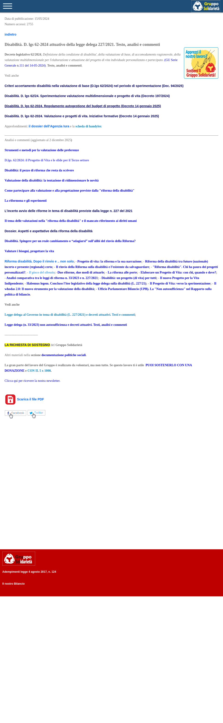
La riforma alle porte (122, 272)
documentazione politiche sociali (63, 355)
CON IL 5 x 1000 (39, 370)
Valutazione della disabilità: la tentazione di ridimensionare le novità (52, 180)
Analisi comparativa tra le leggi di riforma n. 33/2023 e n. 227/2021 (52, 278)
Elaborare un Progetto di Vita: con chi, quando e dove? (178, 272)
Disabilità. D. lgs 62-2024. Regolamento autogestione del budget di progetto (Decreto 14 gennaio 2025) (83, 106)
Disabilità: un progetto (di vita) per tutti (129, 278)
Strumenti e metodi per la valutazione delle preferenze (42, 150)
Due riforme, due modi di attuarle (80, 272)
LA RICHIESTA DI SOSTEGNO (27, 345)
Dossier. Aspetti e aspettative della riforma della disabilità (48, 231)
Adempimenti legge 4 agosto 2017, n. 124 (29, 571)
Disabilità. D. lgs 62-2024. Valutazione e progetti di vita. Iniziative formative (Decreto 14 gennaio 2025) (82, 116)
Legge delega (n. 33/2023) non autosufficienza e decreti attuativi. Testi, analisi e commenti (66, 325)
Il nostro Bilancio (13, 583)
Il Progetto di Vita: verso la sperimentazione (180, 283)
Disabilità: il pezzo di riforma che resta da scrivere (39, 170)
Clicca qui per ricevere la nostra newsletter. (32, 380)
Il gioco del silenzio (42, 272)
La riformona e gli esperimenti (26, 200)
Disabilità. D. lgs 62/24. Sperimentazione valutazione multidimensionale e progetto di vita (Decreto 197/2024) (87, 96)
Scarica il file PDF (24, 399)
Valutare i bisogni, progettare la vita (29, 251)
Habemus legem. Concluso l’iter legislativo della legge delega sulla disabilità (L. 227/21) (86, 283)
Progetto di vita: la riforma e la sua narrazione (109, 261)
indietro (10, 34)
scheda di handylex (88, 126)
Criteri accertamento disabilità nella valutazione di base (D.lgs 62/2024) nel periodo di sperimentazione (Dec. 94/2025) (94, 86)
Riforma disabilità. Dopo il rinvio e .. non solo (39, 261)
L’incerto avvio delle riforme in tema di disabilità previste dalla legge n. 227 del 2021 (68, 211)
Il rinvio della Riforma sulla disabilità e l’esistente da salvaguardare (102, 267)
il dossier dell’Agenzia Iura (49, 126)
